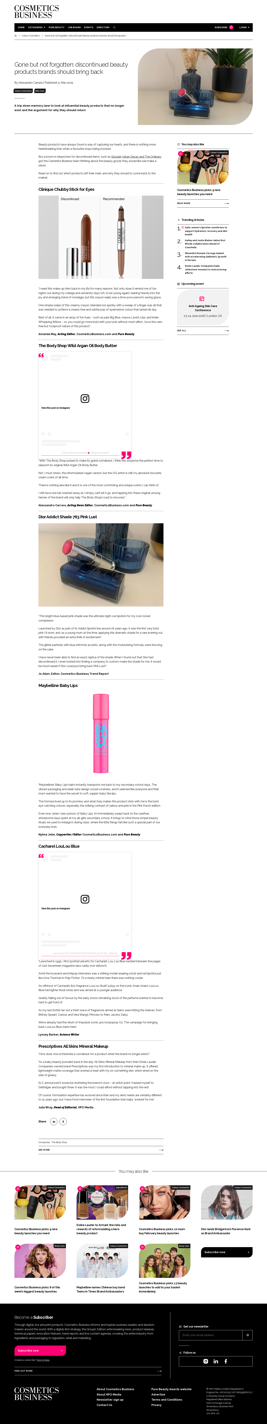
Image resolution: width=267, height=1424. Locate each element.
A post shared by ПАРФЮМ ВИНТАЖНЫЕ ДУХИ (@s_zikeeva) (85, 953)
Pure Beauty (56, 27)
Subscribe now (214, 1252)
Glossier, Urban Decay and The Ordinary (136, 156)
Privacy (156, 1405)
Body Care (60, 1246)
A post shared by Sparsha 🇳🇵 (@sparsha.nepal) (85, 452)
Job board (74, 27)
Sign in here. (43, 1360)
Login (243, 27)
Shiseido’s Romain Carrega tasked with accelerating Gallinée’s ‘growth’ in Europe (206, 257)
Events (88, 27)
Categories (35, 27)
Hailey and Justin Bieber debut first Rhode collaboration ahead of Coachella (205, 244)
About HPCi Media (109, 1394)
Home (21, 27)
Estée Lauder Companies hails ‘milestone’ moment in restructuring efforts (205, 269)
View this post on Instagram (55, 407)
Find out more (23, 1371)
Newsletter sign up (110, 1399)
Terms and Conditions (166, 1399)
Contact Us (104, 1405)
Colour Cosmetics (23, 91)
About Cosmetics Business (115, 1389)
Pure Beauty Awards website (171, 1389)
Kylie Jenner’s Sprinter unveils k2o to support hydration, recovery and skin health (206, 231)
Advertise (158, 1394)
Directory (103, 27)
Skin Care (39, 91)
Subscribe (223, 27)
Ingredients (121, 1187)
